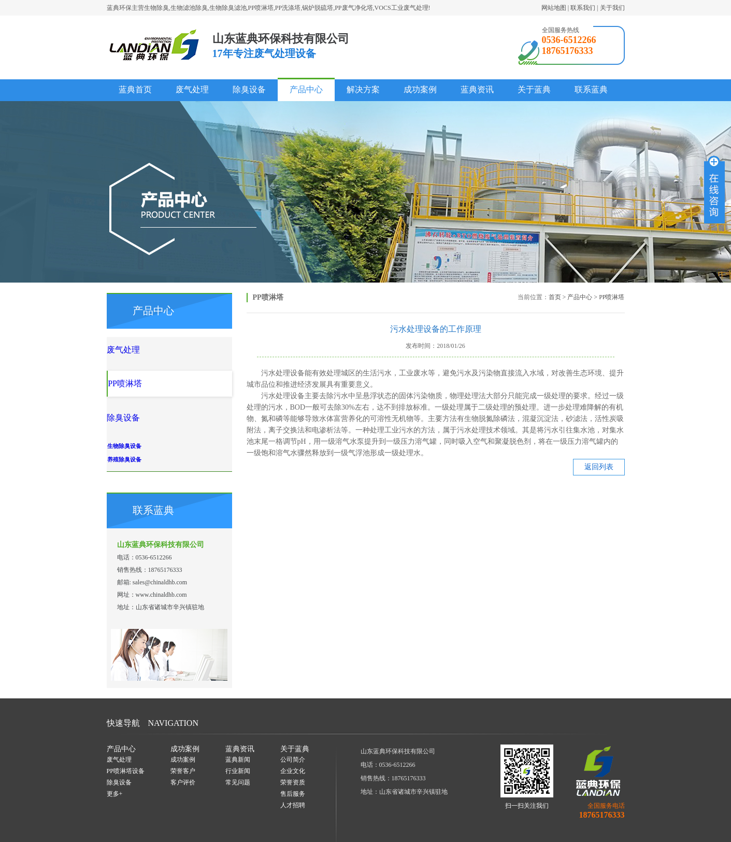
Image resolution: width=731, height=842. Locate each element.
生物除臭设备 (152, 413)
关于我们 (612, 7)
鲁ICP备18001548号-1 (511, 832)
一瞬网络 (333, 832)
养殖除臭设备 (152, 426)
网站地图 (553, 7)
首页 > (557, 297)
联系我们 (582, 7)
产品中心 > (582, 297)
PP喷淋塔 (611, 297)
